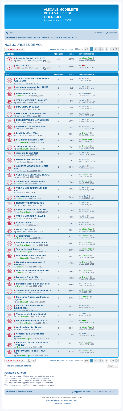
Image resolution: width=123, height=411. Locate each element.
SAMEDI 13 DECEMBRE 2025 (30, 126)
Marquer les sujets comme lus (61, 49)
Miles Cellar (73, 400)
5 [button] (106, 49)
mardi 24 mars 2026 (26, 93)
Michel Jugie (87, 58)
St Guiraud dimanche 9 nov (30, 140)
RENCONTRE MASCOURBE (30, 203)
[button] (86, 49)
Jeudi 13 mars (23, 236)
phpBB (54, 397)
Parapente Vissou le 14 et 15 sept (32, 284)
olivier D (85, 196)
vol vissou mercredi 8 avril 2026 (32, 87)
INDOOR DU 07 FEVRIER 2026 (31, 113)
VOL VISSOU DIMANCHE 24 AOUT (33, 175)
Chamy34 (21, 96)
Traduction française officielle (56, 400)
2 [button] (95, 49)
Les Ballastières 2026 (26, 133)
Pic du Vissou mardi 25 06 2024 (31, 320)
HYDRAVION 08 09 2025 (28, 159)
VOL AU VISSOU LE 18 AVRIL (30, 216)
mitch (84, 320)
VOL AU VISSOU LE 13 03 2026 (31, 100)
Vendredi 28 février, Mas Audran (32, 242)
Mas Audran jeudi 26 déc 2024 (31, 255)
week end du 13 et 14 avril (29, 327)
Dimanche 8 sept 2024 (27, 277)
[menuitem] (9, 33)
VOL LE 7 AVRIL (24, 222)
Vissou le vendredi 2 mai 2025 (31, 209)
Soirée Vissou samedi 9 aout (30, 181)
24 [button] (112, 49)
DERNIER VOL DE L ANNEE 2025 (32, 120)
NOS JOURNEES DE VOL (23, 44)
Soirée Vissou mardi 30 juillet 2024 (33, 290)
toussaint (85, 93)
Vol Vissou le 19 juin (26, 196)
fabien (19, 83)
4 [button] (102, 49)
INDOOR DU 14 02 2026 (27, 107)
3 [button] (99, 49)
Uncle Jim (20, 135)
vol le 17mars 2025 (25, 229)
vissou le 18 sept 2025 (27, 153)
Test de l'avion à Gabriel (28, 249)
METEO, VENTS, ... (25, 65)
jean (22, 61)
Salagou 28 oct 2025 (26, 146)
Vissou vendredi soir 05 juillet (31, 314)
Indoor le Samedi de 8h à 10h (30, 58)
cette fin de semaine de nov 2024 (32, 270)
